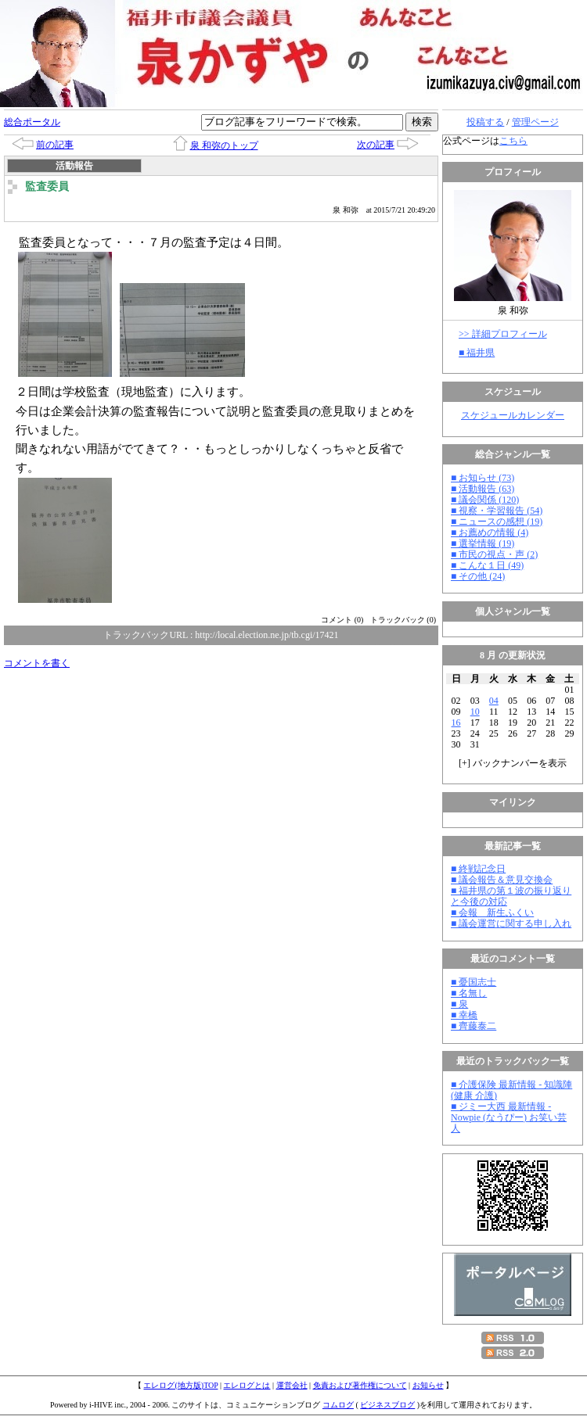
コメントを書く (37, 663)
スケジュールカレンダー (512, 415)
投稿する (485, 122)
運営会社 (292, 1385)
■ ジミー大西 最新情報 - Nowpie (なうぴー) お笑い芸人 (509, 1117)
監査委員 (47, 186)
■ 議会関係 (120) (485, 499)
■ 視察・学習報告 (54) (496, 510)
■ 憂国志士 (473, 982)
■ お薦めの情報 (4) (489, 532)
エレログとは (246, 1385)
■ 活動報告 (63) (482, 488)
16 (456, 722)
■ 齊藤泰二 (473, 1025)
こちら (513, 140)
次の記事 (375, 144)
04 (494, 700)
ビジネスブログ (387, 1404)
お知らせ (428, 1385)
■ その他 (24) (478, 576)
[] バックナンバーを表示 (513, 763)
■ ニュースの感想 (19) (496, 521)
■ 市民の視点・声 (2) (494, 554)
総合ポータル (32, 122)
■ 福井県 (477, 352)
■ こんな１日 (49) (487, 565)
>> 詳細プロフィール (503, 333)
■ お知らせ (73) (482, 477)
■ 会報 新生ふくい (492, 912)
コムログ (338, 1404)
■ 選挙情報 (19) (482, 543)
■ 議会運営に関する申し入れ (511, 923)
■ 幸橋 (464, 1014)
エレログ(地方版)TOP (180, 1385)
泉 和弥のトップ (224, 145)
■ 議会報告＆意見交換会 (502, 879)
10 (475, 711)
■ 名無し (469, 993)
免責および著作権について (360, 1385)
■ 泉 (459, 1004)
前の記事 (55, 144)
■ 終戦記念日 (478, 868)
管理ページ (535, 122)
